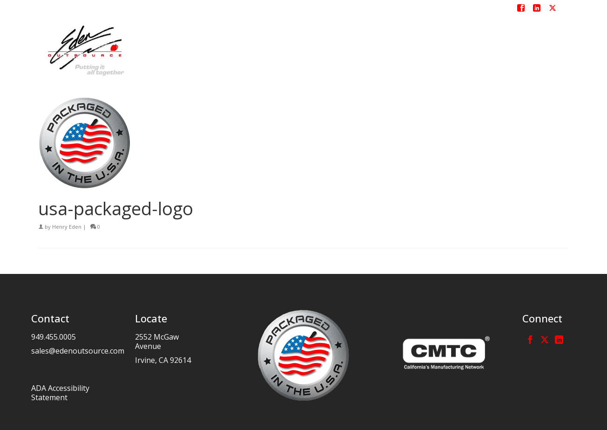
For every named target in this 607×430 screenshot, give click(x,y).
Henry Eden (66, 226)
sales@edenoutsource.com (77, 351)
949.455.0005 (53, 337)
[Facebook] (530, 339)
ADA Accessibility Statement (60, 393)
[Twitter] (544, 339)
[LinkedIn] (559, 339)
